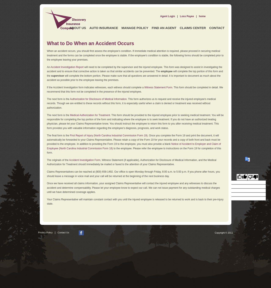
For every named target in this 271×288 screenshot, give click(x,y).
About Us (77, 28)
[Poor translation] (253, 177)
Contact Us (63, 232)
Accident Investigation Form (84, 160)
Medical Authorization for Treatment (90, 115)
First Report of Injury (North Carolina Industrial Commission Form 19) (109, 135)
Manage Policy (135, 28)
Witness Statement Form (158, 87)
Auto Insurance (103, 28)
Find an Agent (164, 28)
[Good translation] (241, 177)
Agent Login (167, 16)
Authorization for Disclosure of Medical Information (98, 99)
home (202, 16)
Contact (216, 28)
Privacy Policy (45, 232)
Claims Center (193, 28)
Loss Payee (187, 16)
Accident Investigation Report (67, 67)
